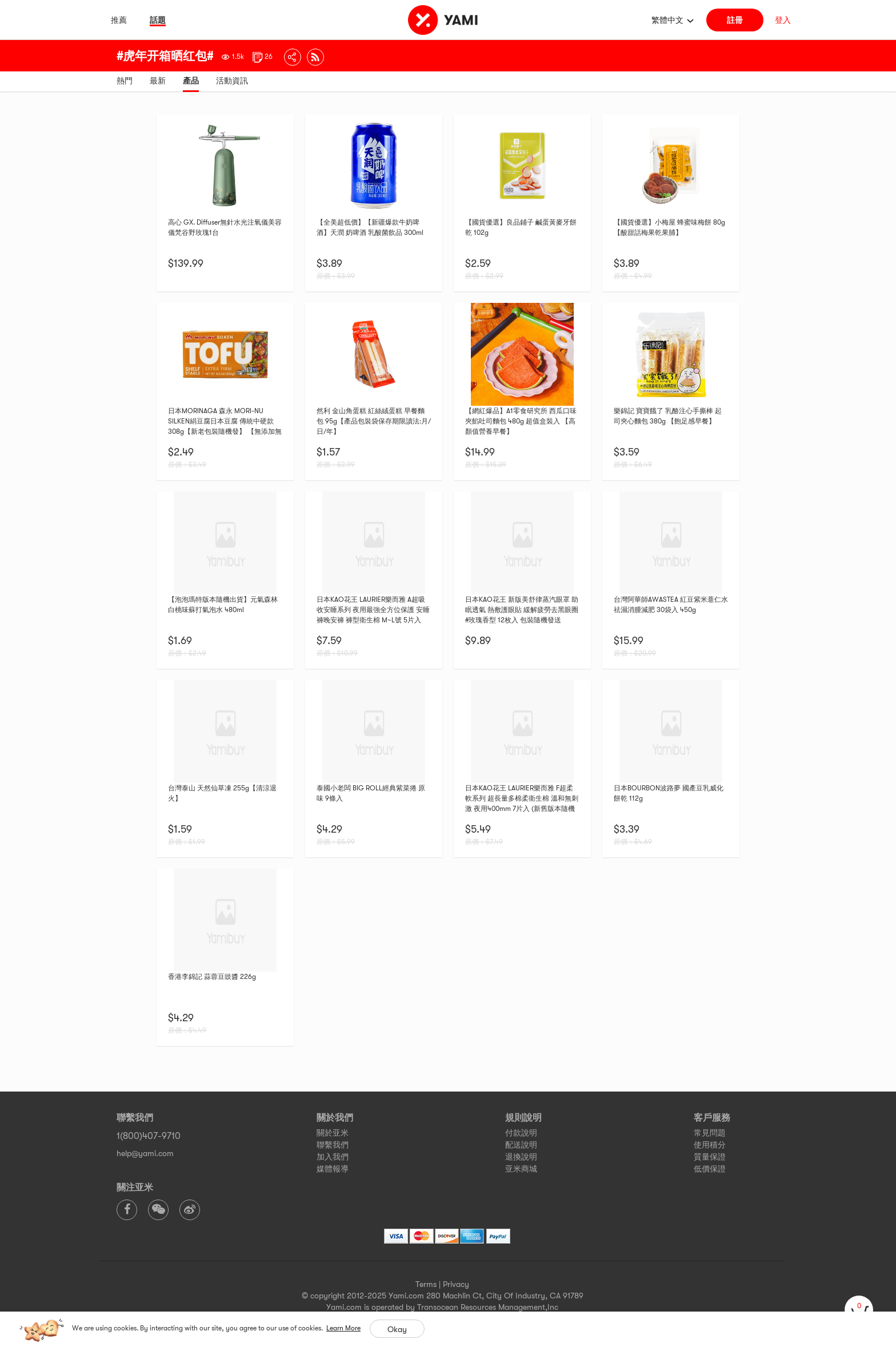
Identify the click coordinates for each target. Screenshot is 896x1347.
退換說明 (521, 1156)
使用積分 (710, 1144)
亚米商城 (521, 1168)
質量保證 (710, 1156)
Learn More (343, 1328)
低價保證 (710, 1168)
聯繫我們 (333, 1144)
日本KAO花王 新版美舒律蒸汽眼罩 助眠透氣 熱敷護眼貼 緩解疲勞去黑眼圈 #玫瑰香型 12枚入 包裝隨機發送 (521, 609)
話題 (158, 20)
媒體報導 (333, 1168)
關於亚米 (333, 1132)
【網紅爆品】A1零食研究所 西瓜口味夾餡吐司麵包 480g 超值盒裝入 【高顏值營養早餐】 (521, 421)
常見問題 (710, 1132)
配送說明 (521, 1144)
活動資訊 (232, 80)
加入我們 (333, 1156)
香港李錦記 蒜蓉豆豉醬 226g (212, 977)
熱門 (125, 80)
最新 (158, 80)
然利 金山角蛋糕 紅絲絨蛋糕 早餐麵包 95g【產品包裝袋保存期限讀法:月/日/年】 (374, 421)
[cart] (859, 1310)
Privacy (456, 1284)
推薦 (119, 20)
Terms (426, 1284)
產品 (191, 80)
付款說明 (521, 1132)
